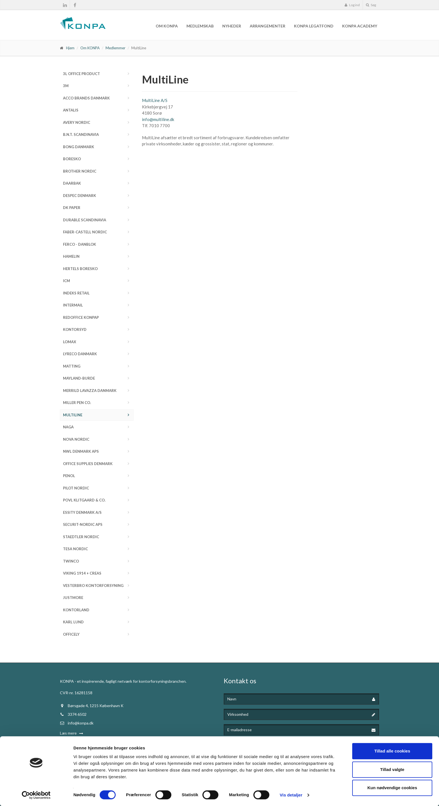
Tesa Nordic (75, 549)
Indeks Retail (76, 293)
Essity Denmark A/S (82, 512)
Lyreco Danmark (80, 354)
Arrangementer (267, 26)
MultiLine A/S (154, 100)
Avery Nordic (76, 122)
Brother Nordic (79, 171)
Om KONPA (167, 26)
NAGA (68, 427)
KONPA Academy (359, 26)
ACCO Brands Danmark (86, 98)
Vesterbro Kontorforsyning (93, 585)
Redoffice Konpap (81, 317)
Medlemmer (115, 48)
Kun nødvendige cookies (392, 787)
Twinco (71, 561)
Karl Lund (73, 622)
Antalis (70, 110)
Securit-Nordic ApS (82, 524)
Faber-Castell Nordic (85, 232)
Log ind (352, 5)
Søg (371, 5)
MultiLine (72, 415)
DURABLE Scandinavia (84, 220)
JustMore (73, 597)
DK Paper (71, 207)
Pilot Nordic (76, 488)
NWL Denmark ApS (81, 451)
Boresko (72, 159)
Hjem (70, 48)
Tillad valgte (392, 769)
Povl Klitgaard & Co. (84, 500)
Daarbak (72, 183)
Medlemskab (200, 26)
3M (66, 85)
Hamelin (71, 256)
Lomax (69, 342)
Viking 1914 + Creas (82, 573)
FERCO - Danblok (79, 244)
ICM (66, 280)
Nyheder (231, 26)
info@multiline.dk (158, 119)
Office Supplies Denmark (88, 463)
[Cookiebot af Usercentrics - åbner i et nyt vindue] (36, 795)
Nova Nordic (76, 439)
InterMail (73, 305)
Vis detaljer (291, 795)
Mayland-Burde (79, 378)
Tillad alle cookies (392, 751)
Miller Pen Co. (77, 402)
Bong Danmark (78, 147)
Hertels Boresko (80, 268)
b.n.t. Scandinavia (81, 134)
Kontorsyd (75, 329)
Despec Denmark (79, 195)
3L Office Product (81, 73)
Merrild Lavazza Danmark (89, 390)
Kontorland (76, 610)
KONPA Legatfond (313, 26)
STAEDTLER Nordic (81, 537)
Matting (71, 366)
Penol (69, 475)
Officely (71, 634)
